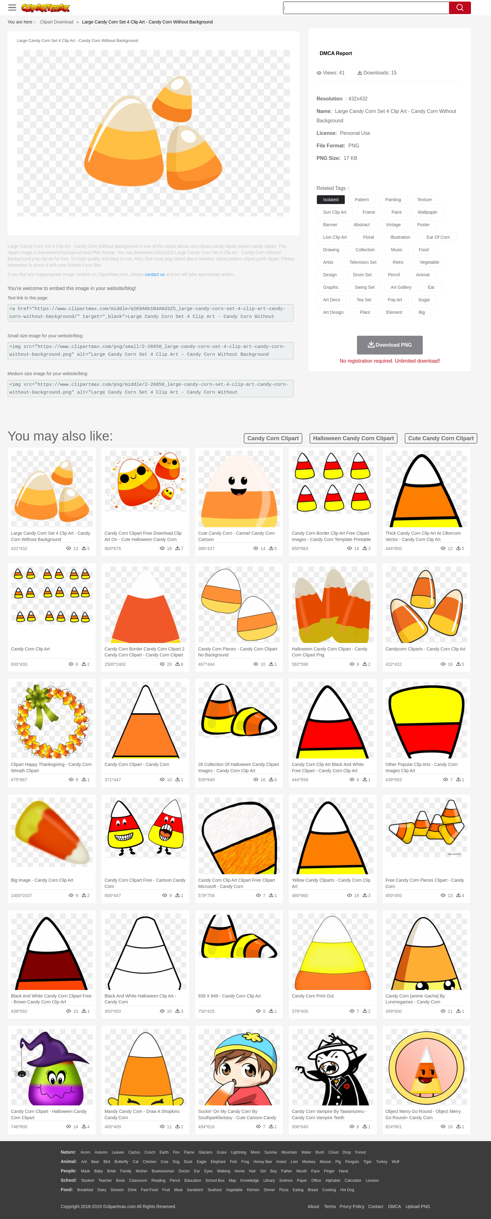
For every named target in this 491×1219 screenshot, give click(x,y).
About (313, 1206)
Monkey (308, 1162)
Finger (329, 1171)
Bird (106, 1162)
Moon (255, 1152)
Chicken (149, 1162)
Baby (98, 1171)
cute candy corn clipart (441, 438)
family (125, 1171)
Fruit (166, 1190)
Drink (132, 1190)
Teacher (105, 1180)
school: (69, 1180)
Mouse (325, 1162)
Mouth (302, 1171)
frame (369, 212)
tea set (363, 299)
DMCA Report (336, 53)
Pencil (175, 1180)
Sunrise (271, 1152)
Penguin (352, 1162)
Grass (222, 1152)
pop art (395, 299)
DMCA (394, 1206)
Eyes (208, 1171)
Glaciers (205, 1152)
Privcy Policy (352, 1206)
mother (141, 1171)
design (330, 274)
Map (232, 1180)
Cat (136, 1162)
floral (368, 237)
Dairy (101, 1190)
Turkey (381, 1162)
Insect (282, 1162)
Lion (294, 1162)
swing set (365, 287)
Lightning (238, 1152)
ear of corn (438, 237)
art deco (331, 299)
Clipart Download (57, 21)
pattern (362, 199)
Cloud (333, 1152)
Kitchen (253, 1190)
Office (316, 1180)
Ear (197, 1171)
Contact (375, 1206)
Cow (164, 1162)
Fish (233, 1162)
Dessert (117, 1190)
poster (423, 224)
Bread (313, 1190)
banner (330, 224)
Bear (95, 1162)
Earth (164, 1152)
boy (274, 1171)
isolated (331, 199)
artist (328, 262)
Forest (360, 1152)
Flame (189, 1152)
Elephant (218, 1162)
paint (396, 212)
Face (315, 1171)
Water (306, 1152)
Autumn (101, 1152)
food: (67, 1189)
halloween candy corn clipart (353, 438)
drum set (362, 274)
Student (87, 1180)
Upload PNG (418, 1206)
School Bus (215, 1180)
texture (424, 199)
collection (365, 249)
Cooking (329, 1190)
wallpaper (427, 212)
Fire (176, 1152)
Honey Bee (262, 1162)
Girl (263, 1171)
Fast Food (149, 1190)
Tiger (367, 1162)
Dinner (269, 1190)
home (240, 1171)
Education (192, 1180)
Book (120, 1180)
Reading (159, 1180)
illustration (400, 237)
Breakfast (85, 1190)
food (424, 249)
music (397, 249)
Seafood (215, 1190)
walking (223, 1171)
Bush (320, 1152)
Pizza (283, 1190)
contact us (155, 274)
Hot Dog (347, 1190)
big (422, 312)
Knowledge (249, 1180)
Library (269, 1180)
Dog (176, 1162)
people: (69, 1170)
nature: (68, 1152)
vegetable (429, 262)
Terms (330, 1206)
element (394, 312)
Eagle (201, 1162)
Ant (84, 1162)
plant (365, 312)
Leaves (118, 1152)
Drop (347, 1152)
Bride (111, 1171)
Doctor (184, 1171)
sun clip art (334, 212)
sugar (424, 299)
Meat (178, 1190)
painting (393, 199)
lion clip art (335, 237)
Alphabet (332, 1180)
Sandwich (195, 1190)
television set (362, 262)
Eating (298, 1190)
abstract (362, 224)
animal (423, 274)
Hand (343, 1171)
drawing (331, 249)
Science (286, 1180)
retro (398, 262)
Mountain (289, 1152)
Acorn (85, 1152)
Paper (302, 1180)
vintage (393, 224)
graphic (331, 287)
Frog (245, 1162)
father (286, 1171)
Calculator (353, 1180)
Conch (149, 1152)
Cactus (134, 1152)
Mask (85, 1171)
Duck (188, 1162)
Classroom (138, 1180)
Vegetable (234, 1190)
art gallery (401, 287)
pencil (394, 274)
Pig (338, 1162)
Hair (252, 1171)
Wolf (395, 1162)
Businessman (163, 1171)
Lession (372, 1180)
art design (333, 312)
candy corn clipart (273, 438)
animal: (69, 1161)
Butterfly (121, 1162)
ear (431, 287)
